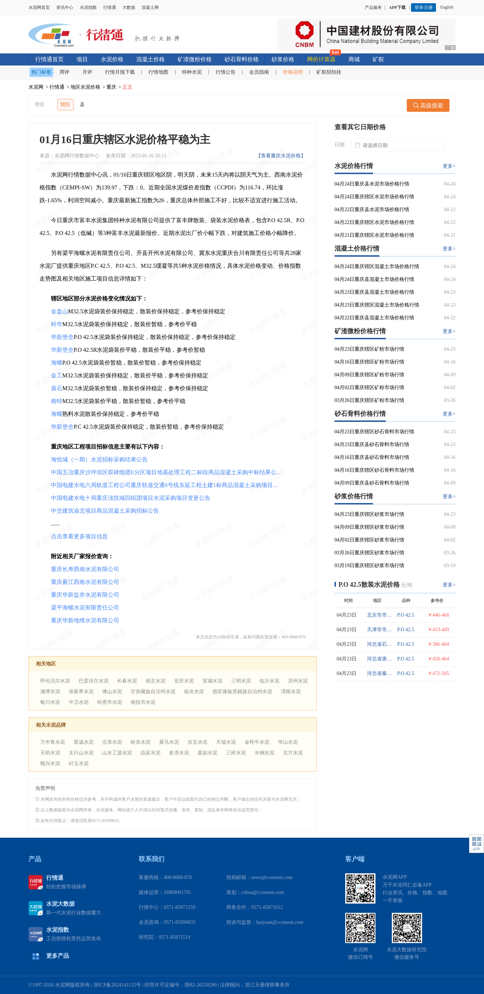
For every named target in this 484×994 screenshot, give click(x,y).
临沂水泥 (269, 681)
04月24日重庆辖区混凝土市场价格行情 (377, 266)
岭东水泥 (141, 742)
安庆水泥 (184, 681)
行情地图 (158, 72)
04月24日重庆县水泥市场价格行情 (372, 184)
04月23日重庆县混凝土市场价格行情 (374, 292)
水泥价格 (112, 59)
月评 (87, 72)
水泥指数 (88, 7)
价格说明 (293, 72)
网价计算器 (321, 59)
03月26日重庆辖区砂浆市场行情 (369, 552)
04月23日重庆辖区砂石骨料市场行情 (374, 431)
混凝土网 (150, 7)
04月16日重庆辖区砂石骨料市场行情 (374, 470)
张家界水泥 (81, 691)
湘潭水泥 (50, 691)
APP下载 (398, 7)
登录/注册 (424, 7)
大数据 (128, 7)
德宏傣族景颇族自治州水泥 (242, 691)
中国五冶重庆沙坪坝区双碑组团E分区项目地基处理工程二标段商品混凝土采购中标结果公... (166, 472)
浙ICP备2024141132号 (117, 985)
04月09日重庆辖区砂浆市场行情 (369, 527)
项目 (82, 59)
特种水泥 (192, 72)
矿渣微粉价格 (195, 59)
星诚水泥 (84, 742)
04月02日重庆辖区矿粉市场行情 (369, 387)
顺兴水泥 (50, 763)
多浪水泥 (179, 752)
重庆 (111, 87)
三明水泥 (241, 681)
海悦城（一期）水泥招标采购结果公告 (99, 459)
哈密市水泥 (109, 702)
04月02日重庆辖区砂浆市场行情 (369, 540)
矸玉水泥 (79, 763)
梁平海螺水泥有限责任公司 (85, 608)
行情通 (109, 7)
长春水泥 (127, 681)
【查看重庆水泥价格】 (281, 155)
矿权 (378, 59)
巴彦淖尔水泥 (94, 681)
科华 (56, 324)
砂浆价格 (283, 59)
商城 (354, 59)
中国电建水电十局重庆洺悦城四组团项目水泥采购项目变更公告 (130, 498)
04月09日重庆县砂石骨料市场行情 (372, 483)
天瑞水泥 (226, 742)
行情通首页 (49, 59)
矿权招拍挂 (328, 72)
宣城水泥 (212, 681)
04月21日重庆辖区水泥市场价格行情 (374, 235)
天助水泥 (50, 752)
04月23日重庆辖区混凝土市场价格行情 (377, 305)
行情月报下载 (120, 72)
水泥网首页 (39, 7)
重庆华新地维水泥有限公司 (85, 620)
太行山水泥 (81, 752)
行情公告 (226, 72)
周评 (64, 72)
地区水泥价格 (85, 87)
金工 (56, 375)
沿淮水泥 (112, 742)
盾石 (56, 388)
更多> (449, 166)
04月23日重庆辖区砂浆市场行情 (369, 514)
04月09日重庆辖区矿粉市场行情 (369, 374)
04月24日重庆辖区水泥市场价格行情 (374, 196)
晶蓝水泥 (151, 752)
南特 (56, 401)
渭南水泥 (291, 691)
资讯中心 (64, 7)
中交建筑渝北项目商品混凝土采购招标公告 (105, 511)
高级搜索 (428, 106)
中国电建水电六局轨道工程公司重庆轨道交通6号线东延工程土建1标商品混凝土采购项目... (164, 485)
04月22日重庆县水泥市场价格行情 (372, 209)
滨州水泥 (298, 681)
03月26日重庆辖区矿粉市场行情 (369, 400)
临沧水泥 (194, 691)
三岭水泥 (236, 752)
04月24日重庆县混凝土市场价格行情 (374, 279)
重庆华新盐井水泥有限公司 (85, 595)
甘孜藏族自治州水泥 (153, 691)
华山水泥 (288, 742)
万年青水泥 (52, 742)
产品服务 (373, 7)
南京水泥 (155, 681)
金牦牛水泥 (256, 742)
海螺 (56, 363)
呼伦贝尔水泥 (55, 681)
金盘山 (59, 311)
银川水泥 (50, 702)
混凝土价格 (150, 59)
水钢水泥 (264, 752)
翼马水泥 (169, 742)
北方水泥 (293, 752)
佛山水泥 (112, 691)
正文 (127, 87)
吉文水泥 (197, 742)
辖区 (65, 104)
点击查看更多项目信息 (79, 536)
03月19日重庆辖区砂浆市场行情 (369, 565)
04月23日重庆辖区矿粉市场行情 (369, 349)
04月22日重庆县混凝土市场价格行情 (374, 317)
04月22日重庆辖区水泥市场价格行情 (374, 222)
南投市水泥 (143, 702)
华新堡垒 (62, 337)
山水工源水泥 (117, 752)
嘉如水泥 (207, 752)
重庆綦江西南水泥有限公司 (85, 582)
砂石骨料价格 (242, 59)
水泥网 (35, 87)
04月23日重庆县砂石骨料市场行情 (372, 444)
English (448, 7)
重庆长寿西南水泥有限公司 (85, 569)
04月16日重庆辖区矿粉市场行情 (369, 362)
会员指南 (259, 72)
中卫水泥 (79, 702)
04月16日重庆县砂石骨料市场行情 (372, 457)
